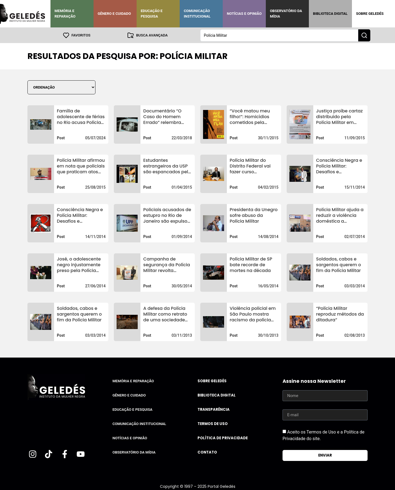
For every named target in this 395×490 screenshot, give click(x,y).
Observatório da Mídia (286, 13)
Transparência (214, 409)
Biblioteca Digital (330, 14)
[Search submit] (364, 35)
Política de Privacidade (223, 437)
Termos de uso (213, 423)
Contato (207, 452)
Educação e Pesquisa (152, 13)
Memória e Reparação (65, 13)
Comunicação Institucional (197, 13)
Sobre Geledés (369, 14)
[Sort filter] (61, 87)
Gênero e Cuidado (114, 14)
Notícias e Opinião (244, 14)
